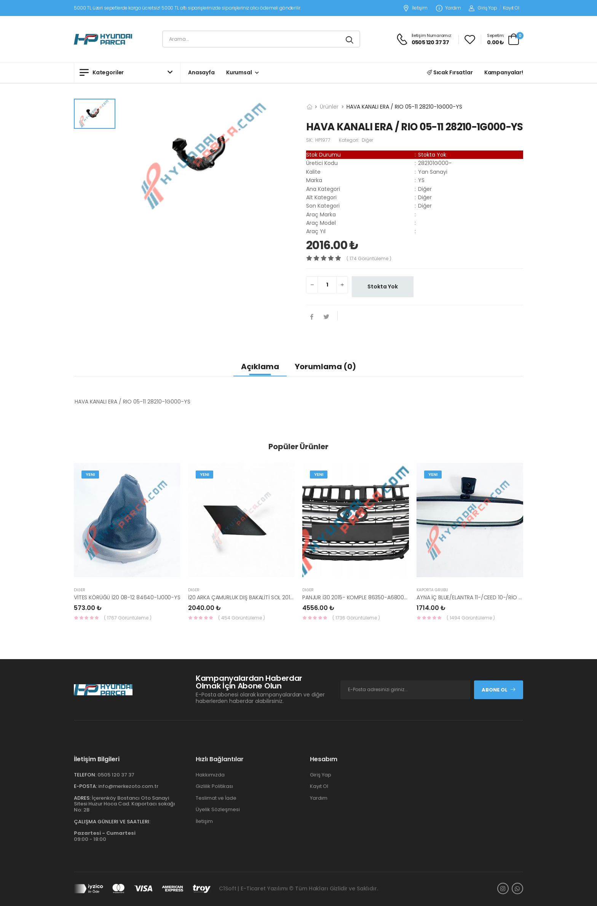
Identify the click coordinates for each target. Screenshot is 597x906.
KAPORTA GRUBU (432, 590)
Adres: (82, 798)
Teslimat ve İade (216, 798)
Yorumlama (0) (325, 366)
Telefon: (85, 774)
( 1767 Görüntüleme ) (128, 617)
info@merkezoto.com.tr (128, 786)
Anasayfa (201, 72)
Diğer (79, 590)
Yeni (90, 474)
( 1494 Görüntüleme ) (471, 617)
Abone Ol (499, 689)
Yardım (448, 8)
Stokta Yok (382, 286)
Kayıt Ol (511, 8)
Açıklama (260, 366)
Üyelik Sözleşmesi (218, 809)
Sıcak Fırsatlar (450, 72)
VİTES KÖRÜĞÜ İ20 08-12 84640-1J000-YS (127, 597)
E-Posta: (85, 786)
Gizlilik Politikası (214, 786)
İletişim (415, 8)
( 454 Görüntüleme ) (241, 617)
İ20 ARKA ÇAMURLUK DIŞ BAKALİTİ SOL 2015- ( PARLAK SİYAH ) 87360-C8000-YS (287, 597)
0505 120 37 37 (115, 774)
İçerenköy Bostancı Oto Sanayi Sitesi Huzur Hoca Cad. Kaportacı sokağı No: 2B (124, 803)
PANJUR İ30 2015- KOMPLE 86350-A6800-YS (357, 597)
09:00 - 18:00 (105, 836)
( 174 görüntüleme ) (368, 258)
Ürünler (329, 106)
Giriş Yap (483, 8)
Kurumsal (239, 72)
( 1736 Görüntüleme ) (356, 617)
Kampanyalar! (503, 72)
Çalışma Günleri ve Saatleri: (112, 821)
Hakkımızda (210, 774)
